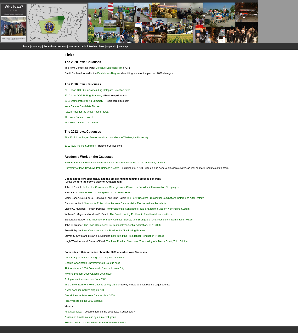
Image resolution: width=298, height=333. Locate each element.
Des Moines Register (109, 73)
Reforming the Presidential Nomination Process (137, 235)
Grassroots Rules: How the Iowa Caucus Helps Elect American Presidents (125, 203)
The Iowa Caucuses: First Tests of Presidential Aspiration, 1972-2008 (122, 225)
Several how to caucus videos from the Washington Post (96, 322)
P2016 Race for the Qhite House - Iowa (87, 111)
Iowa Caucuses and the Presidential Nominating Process (113, 230)
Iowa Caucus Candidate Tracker (82, 106)
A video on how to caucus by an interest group (90, 317)
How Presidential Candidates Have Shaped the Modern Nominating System (147, 208)
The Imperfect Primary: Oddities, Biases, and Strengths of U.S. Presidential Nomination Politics (140, 219)
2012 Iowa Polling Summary (80, 145)
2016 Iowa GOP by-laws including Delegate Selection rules (97, 90)
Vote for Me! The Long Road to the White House (105, 192)
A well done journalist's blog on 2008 (85, 290)
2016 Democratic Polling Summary (84, 100)
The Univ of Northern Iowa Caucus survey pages (92, 284)
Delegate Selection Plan (109, 67)
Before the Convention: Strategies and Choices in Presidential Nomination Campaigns (130, 187)
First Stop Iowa (73, 311)
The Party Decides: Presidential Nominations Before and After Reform (165, 197)
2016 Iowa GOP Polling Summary (83, 95)
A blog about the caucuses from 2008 (85, 279)
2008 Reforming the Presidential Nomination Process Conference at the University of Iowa (115, 162)
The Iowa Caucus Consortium (81, 122)
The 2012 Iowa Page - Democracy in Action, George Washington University (106, 137)
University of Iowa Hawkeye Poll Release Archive (92, 167)
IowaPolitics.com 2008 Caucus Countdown (88, 273)
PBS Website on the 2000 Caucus (84, 300)
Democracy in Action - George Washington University (94, 257)
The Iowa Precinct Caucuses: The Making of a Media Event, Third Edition (147, 241)
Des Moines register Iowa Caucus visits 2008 (90, 295)
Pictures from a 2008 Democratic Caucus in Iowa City (94, 268)
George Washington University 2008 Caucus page (93, 262)
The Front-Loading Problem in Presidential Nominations (140, 214)
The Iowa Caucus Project (79, 117)
